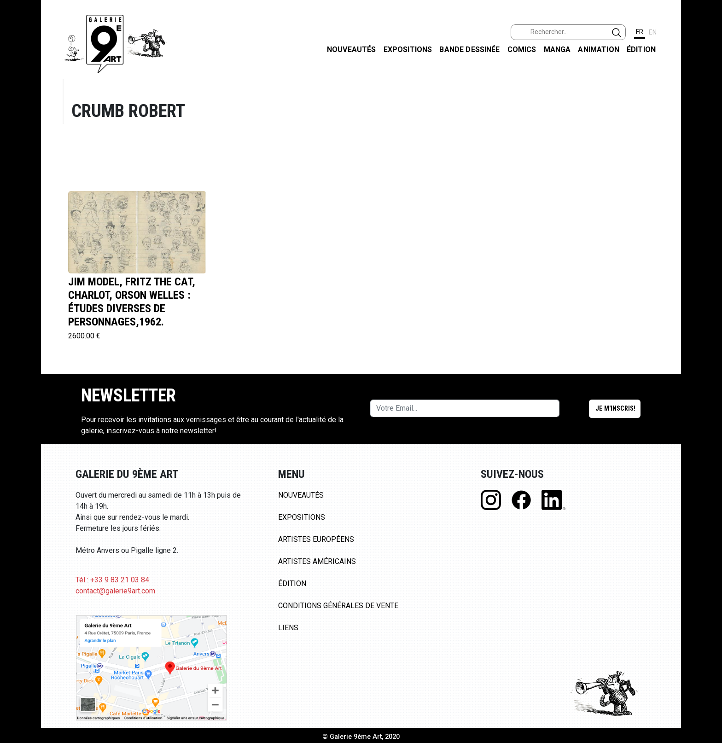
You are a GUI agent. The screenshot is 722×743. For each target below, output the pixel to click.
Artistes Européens (316, 539)
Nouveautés (351, 49)
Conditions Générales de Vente (338, 605)
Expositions (408, 49)
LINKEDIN (707, 164)
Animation (598, 49)
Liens (288, 627)
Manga (557, 49)
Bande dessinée (469, 49)
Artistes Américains (317, 561)
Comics (521, 49)
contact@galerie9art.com (115, 590)
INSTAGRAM (707, 118)
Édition (641, 49)
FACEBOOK (707, 70)
